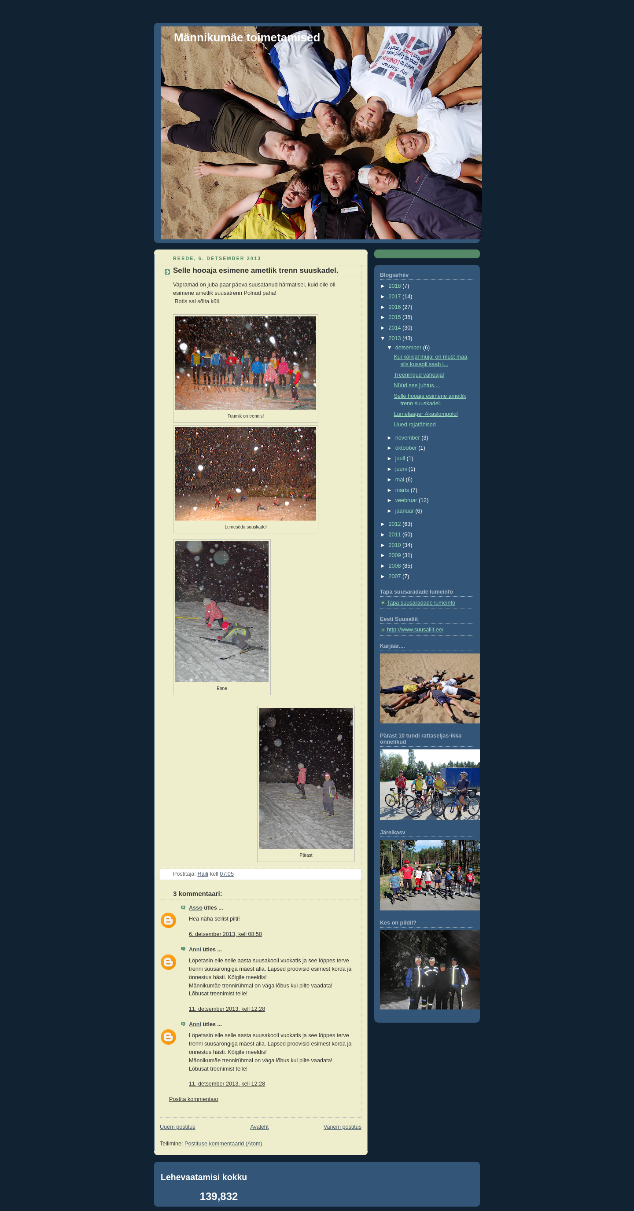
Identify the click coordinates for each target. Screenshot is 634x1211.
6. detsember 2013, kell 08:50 (225, 934)
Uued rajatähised (415, 425)
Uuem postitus (177, 1127)
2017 (396, 297)
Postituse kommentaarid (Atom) (223, 1144)
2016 (396, 307)
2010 (396, 545)
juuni (402, 469)
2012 (396, 524)
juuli (401, 458)
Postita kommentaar (193, 1099)
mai (400, 480)
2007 (396, 576)
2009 (396, 555)
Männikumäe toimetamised (247, 37)
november (408, 438)
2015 (396, 317)
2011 (396, 535)
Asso (196, 908)
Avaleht (259, 1127)
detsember (409, 348)
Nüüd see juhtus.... (417, 385)
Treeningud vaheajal (419, 375)
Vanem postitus (342, 1127)
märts (403, 490)
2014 (396, 328)
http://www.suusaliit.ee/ (415, 630)
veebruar (407, 500)
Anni (195, 950)
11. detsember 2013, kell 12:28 (227, 1009)
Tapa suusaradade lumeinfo (421, 603)
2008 (396, 566)
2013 (396, 338)
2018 (396, 286)
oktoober (407, 448)
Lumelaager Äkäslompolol (426, 414)
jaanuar (405, 511)
